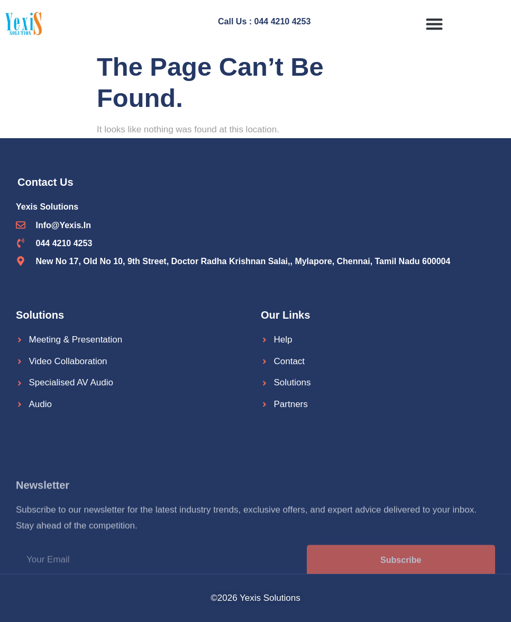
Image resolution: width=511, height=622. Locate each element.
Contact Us (45, 182)
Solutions (40, 315)
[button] (434, 23)
